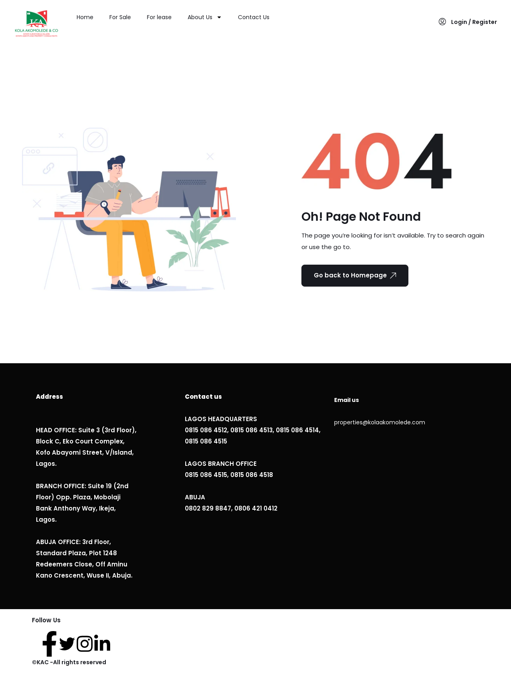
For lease (159, 17)
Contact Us (253, 17)
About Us (205, 17)
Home (85, 17)
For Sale (120, 17)
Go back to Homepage (355, 275)
